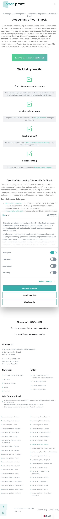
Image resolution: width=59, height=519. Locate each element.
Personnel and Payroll (14, 211)
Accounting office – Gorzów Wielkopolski (40, 472)
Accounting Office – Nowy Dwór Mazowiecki (42, 494)
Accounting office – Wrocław (11, 428)
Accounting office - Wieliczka (11, 493)
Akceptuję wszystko (29, 288)
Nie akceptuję (29, 302)
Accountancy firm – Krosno (40, 485)
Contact (7, 391)
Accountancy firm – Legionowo (12, 481)
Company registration (39, 381)
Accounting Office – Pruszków (11, 454)
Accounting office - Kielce (40, 425)
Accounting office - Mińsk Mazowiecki (43, 448)
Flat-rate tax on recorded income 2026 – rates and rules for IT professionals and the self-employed (29, 401)
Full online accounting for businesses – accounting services (43, 376)
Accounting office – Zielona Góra (42, 463)
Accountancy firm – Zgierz (10, 436)
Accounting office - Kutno (40, 481)
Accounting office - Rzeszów (40, 456)
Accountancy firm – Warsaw (10, 417)
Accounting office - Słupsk (40, 444)
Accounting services (13, 203)
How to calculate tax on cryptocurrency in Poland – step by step (23, 407)
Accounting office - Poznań (10, 458)
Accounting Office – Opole (10, 432)
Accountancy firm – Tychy (39, 467)
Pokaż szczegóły (45, 281)
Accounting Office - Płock (40, 489)
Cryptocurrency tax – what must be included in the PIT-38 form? (23, 404)
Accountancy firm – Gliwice (40, 477)
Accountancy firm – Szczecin (11, 466)
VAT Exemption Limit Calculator (14, 375)
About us (7, 379)
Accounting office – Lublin (10, 473)
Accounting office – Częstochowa (12, 485)
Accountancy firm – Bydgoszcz (41, 460)
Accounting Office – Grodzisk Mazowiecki (11, 441)
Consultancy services (39, 389)
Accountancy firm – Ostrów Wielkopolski (44, 452)
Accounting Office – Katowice (41, 421)
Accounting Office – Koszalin (41, 436)
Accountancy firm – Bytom (10, 446)
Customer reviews (9, 383)
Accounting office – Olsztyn (40, 428)
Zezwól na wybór (29, 295)
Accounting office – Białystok (41, 417)
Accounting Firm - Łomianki (10, 450)
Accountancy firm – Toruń (10, 469)
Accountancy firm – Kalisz (39, 440)
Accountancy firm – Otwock (11, 477)
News (6, 387)
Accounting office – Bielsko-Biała (12, 489)
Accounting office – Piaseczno (41, 432)
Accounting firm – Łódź (9, 425)
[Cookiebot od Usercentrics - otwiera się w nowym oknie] (46, 215)
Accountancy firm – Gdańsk (10, 462)
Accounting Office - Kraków (11, 421)
